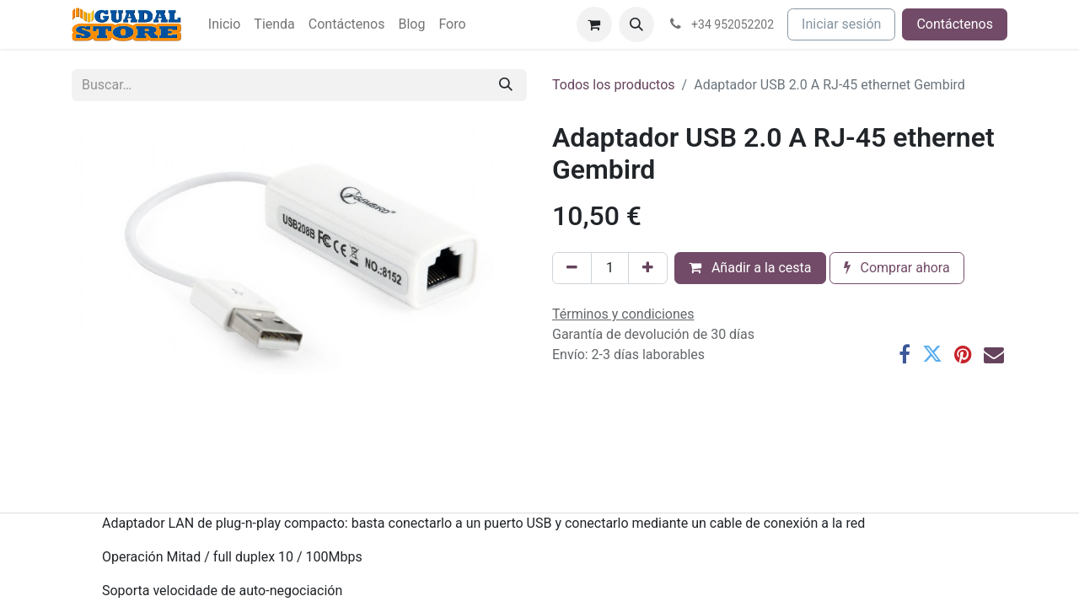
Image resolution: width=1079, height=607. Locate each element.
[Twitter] (932, 354)
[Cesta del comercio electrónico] (594, 24)
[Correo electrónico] (994, 354)
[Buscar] (506, 85)
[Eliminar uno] (572, 268)
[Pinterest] (963, 354)
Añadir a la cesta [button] (750, 268)
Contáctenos (954, 24)
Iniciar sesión (841, 24)
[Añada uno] (648, 268)
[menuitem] (224, 24)
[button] (636, 24)
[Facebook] (904, 354)
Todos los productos (613, 85)
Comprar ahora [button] (897, 268)
